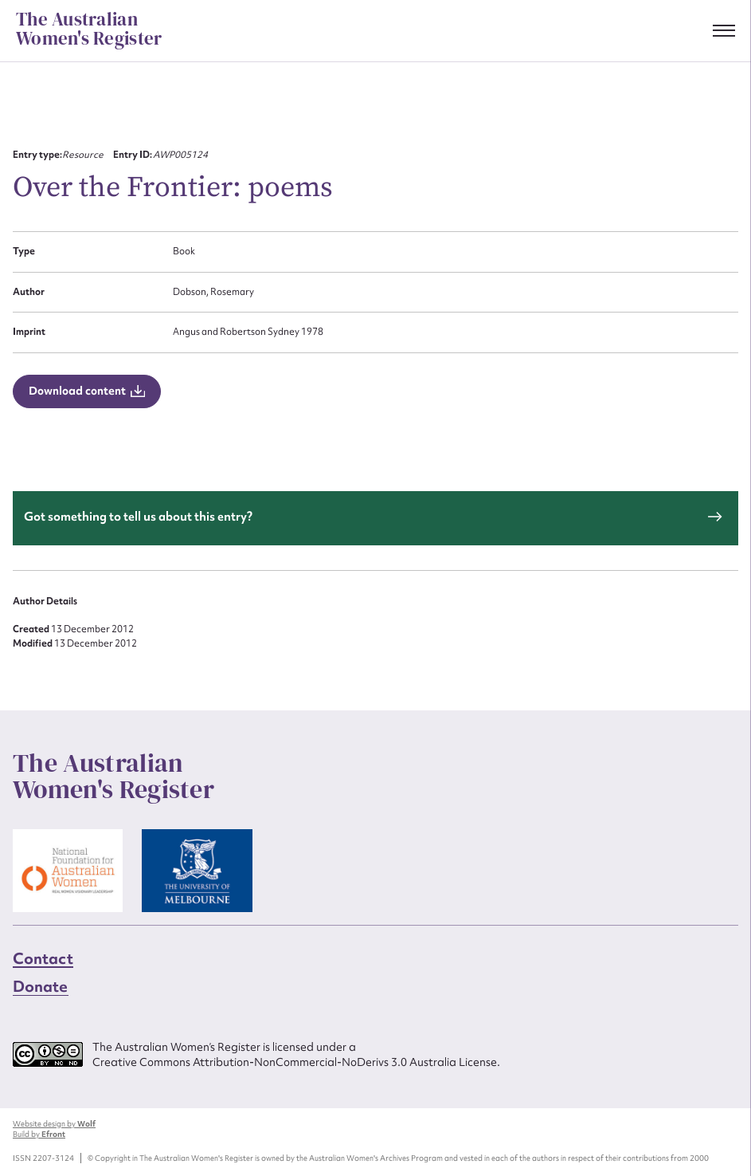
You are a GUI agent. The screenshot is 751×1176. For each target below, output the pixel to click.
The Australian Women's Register (89, 29)
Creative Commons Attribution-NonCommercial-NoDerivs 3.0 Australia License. (296, 1062)
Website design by (54, 1124)
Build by (39, 1134)
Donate (40, 986)
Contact (43, 958)
